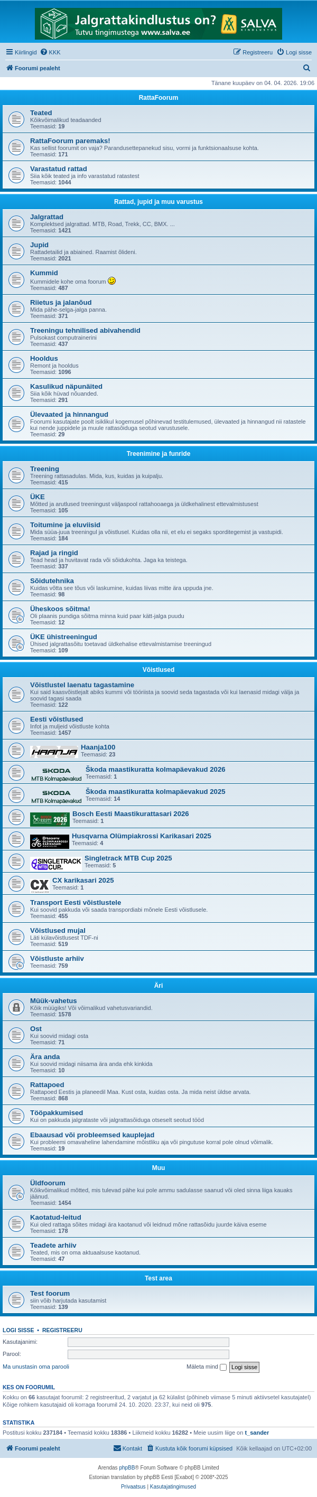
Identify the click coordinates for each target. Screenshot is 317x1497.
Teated (41, 113)
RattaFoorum (159, 97)
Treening (44, 469)
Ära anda (45, 1057)
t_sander (257, 1432)
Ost (36, 1029)
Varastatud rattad (58, 169)
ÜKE (37, 497)
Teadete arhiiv (53, 1245)
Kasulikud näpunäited (66, 386)
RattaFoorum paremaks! (70, 141)
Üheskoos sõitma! (60, 609)
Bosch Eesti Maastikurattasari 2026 (130, 814)
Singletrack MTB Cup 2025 (128, 858)
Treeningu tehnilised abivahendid (85, 330)
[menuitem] (50, 52)
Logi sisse (18, 1330)
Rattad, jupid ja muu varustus (158, 201)
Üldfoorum (48, 1183)
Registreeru (62, 1330)
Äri (158, 985)
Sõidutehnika (52, 581)
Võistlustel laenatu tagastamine (82, 685)
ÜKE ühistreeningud (63, 637)
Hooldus (44, 358)
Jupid (39, 245)
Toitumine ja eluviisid (65, 525)
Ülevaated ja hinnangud (69, 414)
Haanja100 (98, 747)
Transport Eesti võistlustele (75, 902)
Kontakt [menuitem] (127, 1448)
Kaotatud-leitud (55, 1217)
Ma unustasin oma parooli (36, 1366)
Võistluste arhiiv (57, 958)
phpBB (127, 1468)
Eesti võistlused (56, 719)
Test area (158, 1278)
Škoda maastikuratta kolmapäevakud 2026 (156, 769)
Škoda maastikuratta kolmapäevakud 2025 (156, 792)
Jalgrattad (46, 217)
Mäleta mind (207, 1367)
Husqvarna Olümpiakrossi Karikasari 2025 (141, 836)
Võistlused (159, 669)
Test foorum (50, 1293)
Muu (158, 1168)
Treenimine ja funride (159, 453)
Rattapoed (47, 1085)
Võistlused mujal (58, 930)
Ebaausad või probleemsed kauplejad (92, 1135)
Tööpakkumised (56, 1113)
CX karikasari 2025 (83, 880)
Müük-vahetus (53, 1001)
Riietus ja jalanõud (61, 302)
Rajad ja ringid (54, 553)
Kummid (44, 273)
